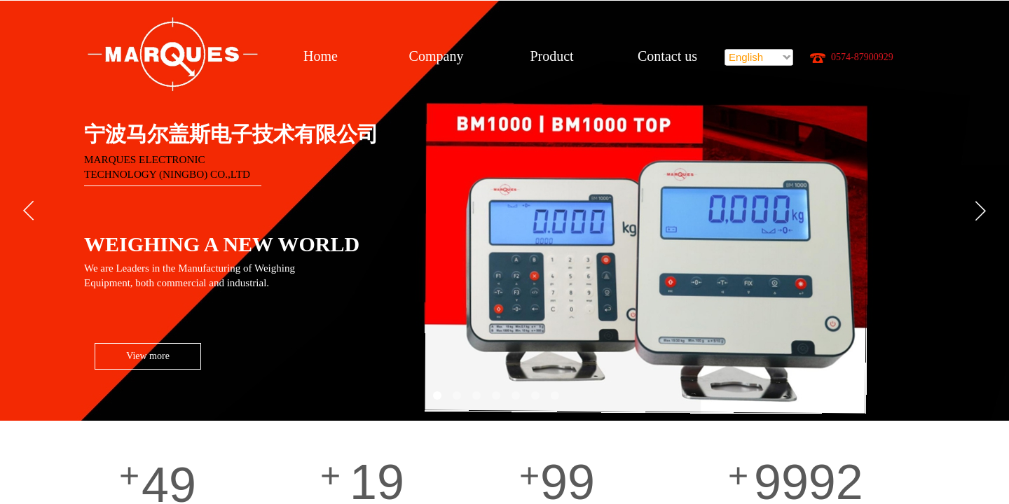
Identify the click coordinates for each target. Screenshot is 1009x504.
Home (320, 56)
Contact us (667, 56)
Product (551, 56)
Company (436, 56)
